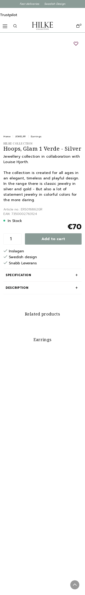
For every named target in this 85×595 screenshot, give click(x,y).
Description (17, 288)
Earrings (36, 136)
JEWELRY (20, 136)
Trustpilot (8, 15)
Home (6, 136)
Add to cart (53, 239)
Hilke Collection (17, 143)
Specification (18, 275)
